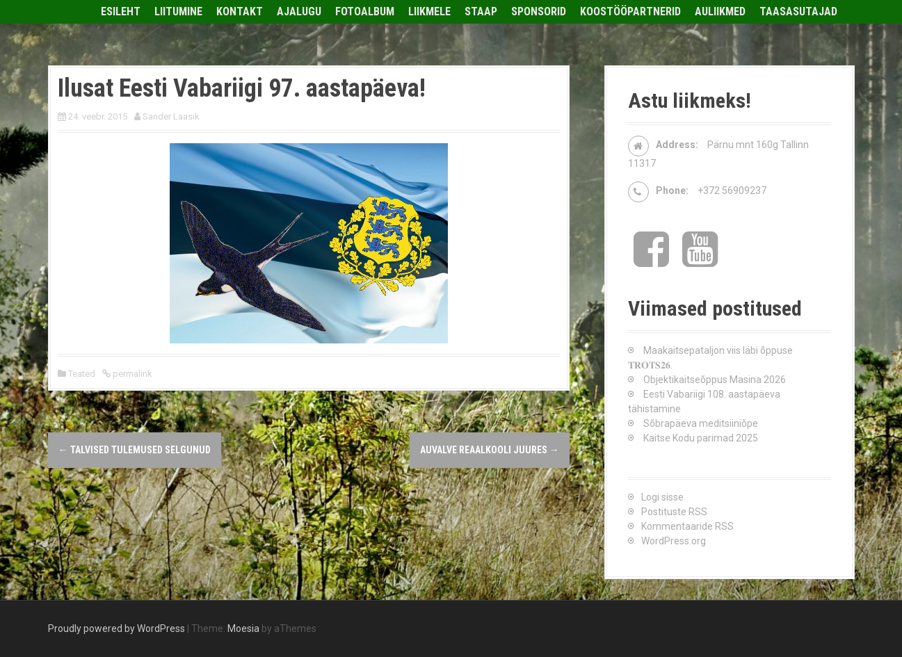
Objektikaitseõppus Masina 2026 (714, 379)
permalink (131, 373)
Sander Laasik (171, 116)
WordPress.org (673, 540)
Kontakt (239, 11)
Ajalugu (299, 11)
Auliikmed (720, 11)
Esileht (120, 11)
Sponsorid (538, 11)
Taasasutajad (798, 11)
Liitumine (178, 11)
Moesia (243, 628)
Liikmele (429, 11)
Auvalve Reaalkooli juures (489, 449)
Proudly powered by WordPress (116, 628)
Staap (481, 11)
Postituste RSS (674, 511)
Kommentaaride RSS (687, 526)
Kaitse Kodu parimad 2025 (700, 438)
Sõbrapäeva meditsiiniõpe (700, 423)
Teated (81, 373)
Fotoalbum (364, 11)
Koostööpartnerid (630, 11)
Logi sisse (662, 497)
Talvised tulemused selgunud (134, 449)
